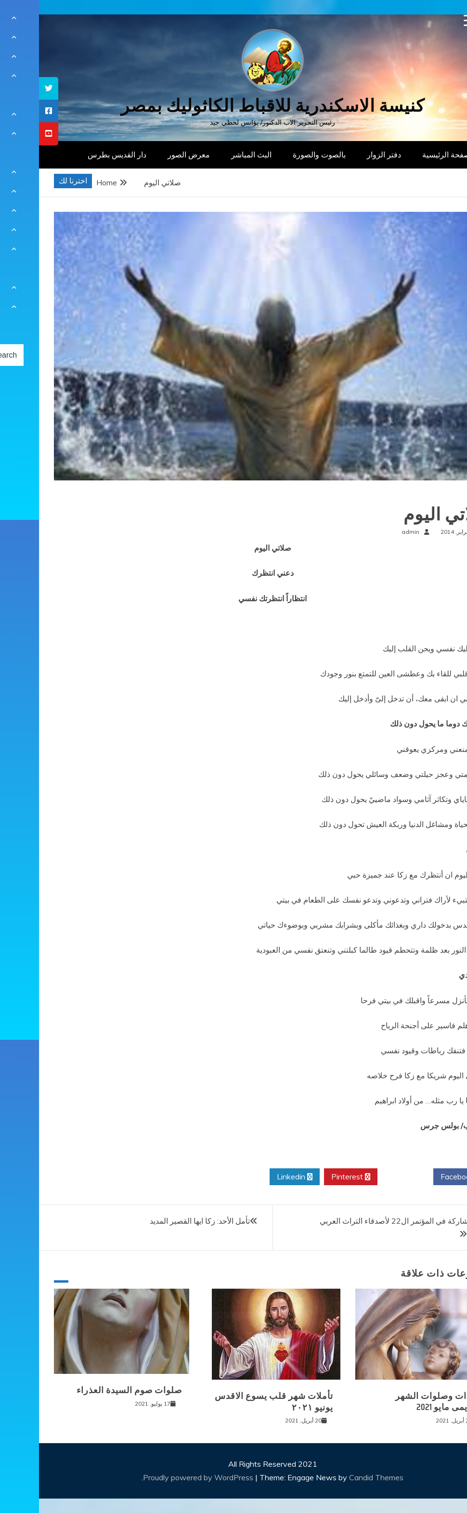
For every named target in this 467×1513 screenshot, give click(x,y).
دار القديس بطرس (78, 154)
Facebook (422, 1177)
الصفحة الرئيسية (409, 154)
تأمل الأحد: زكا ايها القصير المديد (161, 1221)
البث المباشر (212, 154)
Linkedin (255, 1177)
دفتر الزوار (345, 154)
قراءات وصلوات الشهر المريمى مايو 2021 (400, 1401)
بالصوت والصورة (280, 154)
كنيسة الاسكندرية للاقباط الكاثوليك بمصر (234, 105)
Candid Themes (337, 1477)
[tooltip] (9, 88)
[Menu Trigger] (430, 20)
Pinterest (311, 1177)
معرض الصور (150, 154)
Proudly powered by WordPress (160, 1477)
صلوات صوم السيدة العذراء (90, 1390)
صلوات (436, 495)
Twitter (366, 1177)
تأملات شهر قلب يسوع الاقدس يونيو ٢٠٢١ (235, 1401)
